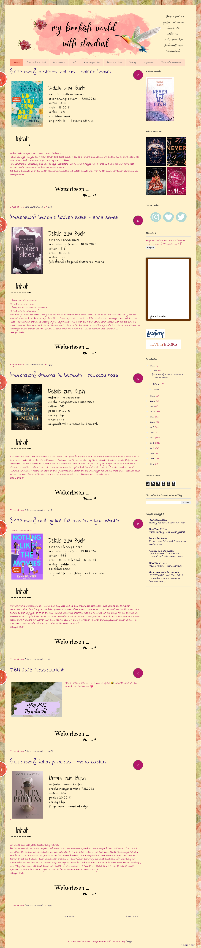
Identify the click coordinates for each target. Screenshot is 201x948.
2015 (152, 448)
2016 (152, 443)
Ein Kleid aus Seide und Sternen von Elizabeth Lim (167, 543)
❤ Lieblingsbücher (92, 62)
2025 (153, 396)
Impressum (149, 62)
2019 (152, 427)
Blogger (129, 941)
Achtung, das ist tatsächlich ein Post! (167, 523)
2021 (152, 417)
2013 (152, 458)
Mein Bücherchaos (158, 563)
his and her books (158, 538)
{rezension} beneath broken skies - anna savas (64, 218)
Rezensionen (59, 62)
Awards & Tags (114, 62)
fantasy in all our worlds (161, 551)
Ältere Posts (132, 916)
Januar (157, 389)
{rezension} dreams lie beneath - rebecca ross (64, 375)
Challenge (133, 62)
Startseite (69, 916)
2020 (153, 422)
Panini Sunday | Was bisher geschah (167, 532)
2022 (153, 412)
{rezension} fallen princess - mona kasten (58, 762)
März (155, 370)
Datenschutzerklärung (171, 62)
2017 (152, 438)
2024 (153, 401)
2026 (153, 366)
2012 (152, 464)
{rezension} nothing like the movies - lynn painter (65, 521)
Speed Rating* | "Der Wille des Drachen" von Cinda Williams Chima (166, 555)
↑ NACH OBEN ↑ (188, 945)
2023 (152, 406)
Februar (157, 384)
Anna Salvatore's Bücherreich (164, 572)
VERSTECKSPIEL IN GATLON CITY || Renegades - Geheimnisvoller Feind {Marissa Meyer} (166, 578)
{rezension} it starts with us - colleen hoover (61, 72)
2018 (152, 432)
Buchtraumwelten (158, 520)
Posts (16, 62)
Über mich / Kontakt (36, 62)
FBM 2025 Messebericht (37, 670)
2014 (152, 453)
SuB (74, 62)
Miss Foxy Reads (157, 529)
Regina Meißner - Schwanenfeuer (165, 566)
